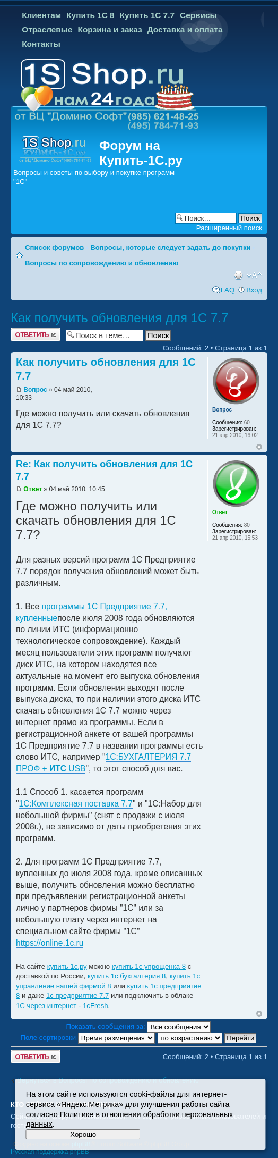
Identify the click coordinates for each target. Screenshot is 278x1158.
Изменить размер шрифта (254, 275)
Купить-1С (131, 160)
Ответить (35, 334)
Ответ (32, 489)
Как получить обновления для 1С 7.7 (119, 318)
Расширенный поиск (229, 228)
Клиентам (41, 15)
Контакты (41, 43)
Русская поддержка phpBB (50, 1151)
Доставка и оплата (185, 29)
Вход (254, 290)
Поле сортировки (88, 1038)
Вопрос (35, 389)
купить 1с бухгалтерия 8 (127, 976)
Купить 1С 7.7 (147, 15)
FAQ (227, 290)
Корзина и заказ (110, 29)
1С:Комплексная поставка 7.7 (76, 803)
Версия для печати (238, 275)
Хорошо (83, 1134)
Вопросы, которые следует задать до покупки (170, 247)
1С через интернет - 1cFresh (62, 1006)
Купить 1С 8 (90, 15)
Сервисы (198, 15)
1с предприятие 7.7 (77, 996)
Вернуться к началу (259, 447)
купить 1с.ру (67, 966)
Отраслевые (47, 29)
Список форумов (54, 247)
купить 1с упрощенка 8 (149, 966)
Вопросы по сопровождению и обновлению (102, 263)
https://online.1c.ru (49, 942)
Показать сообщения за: (138, 1026)
